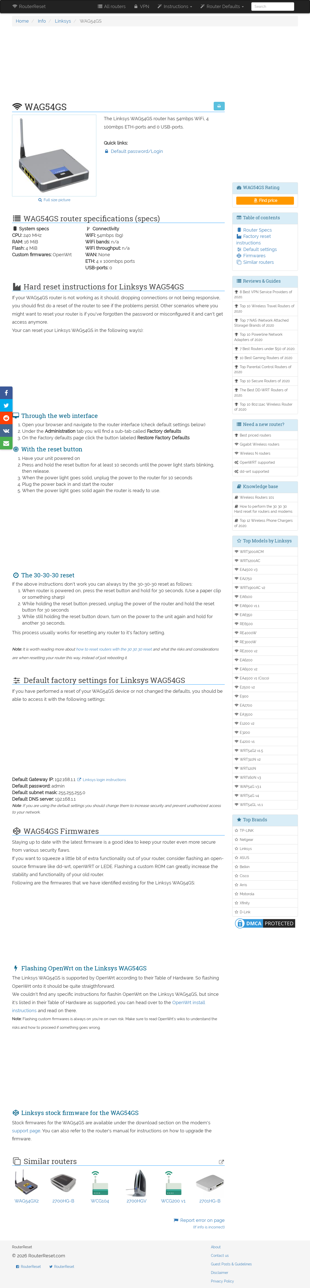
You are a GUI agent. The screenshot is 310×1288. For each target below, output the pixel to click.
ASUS (242, 857)
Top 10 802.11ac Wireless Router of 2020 (263, 407)
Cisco (241, 876)
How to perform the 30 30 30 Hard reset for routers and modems (263, 509)
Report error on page (198, 1223)
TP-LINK (244, 830)
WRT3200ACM (249, 551)
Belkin (242, 867)
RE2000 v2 (246, 651)
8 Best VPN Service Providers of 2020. (263, 294)
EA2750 (243, 578)
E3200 (242, 732)
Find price (265, 200)
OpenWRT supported (254, 462)
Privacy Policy (222, 1281)
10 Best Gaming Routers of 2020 (263, 358)
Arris (240, 885)
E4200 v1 (244, 741)
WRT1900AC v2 (249, 587)
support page (26, 1130)
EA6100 (243, 596)
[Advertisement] (118, 66)
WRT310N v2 (247, 759)
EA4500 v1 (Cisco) (251, 678)
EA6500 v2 (246, 669)
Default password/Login (133, 151)
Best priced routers (252, 435)
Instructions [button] (174, 6)
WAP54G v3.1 (247, 786)
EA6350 (243, 615)
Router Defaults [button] (222, 6)
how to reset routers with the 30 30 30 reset (114, 649)
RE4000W (245, 633)
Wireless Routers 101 (254, 497)
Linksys (63, 21)
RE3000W (245, 642)
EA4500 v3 (246, 569)
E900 (241, 696)
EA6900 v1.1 (247, 606)
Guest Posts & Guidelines (231, 1264)
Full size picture (54, 200)
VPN (141, 6)
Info (42, 21)
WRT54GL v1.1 (248, 804)
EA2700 (243, 705)
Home (22, 21)
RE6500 (243, 624)
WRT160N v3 (247, 777)
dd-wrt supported (251, 471)
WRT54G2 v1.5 (248, 750)
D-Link (242, 912)
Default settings (256, 249)
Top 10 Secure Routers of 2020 (262, 381)
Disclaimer (219, 1273)
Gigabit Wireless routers (257, 444)
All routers (111, 6)
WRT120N (245, 768)
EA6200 (243, 660)
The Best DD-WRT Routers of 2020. (261, 392)
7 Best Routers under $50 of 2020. (265, 349)
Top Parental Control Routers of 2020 (263, 369)
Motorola (244, 894)
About (216, 1247)
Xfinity (242, 903)
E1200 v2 (244, 723)
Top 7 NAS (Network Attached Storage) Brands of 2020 (261, 323)
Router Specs (254, 230)
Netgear (244, 839)
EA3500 (243, 714)
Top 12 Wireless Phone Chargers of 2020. (263, 523)
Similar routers (255, 262)
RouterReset (29, 6)
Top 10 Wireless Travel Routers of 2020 (264, 308)
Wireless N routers (252, 453)
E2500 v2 (244, 687)
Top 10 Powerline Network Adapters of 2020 (258, 337)
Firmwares (251, 255)
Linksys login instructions (101, 780)
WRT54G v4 (246, 795)
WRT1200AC (247, 561)
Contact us (220, 1256)
